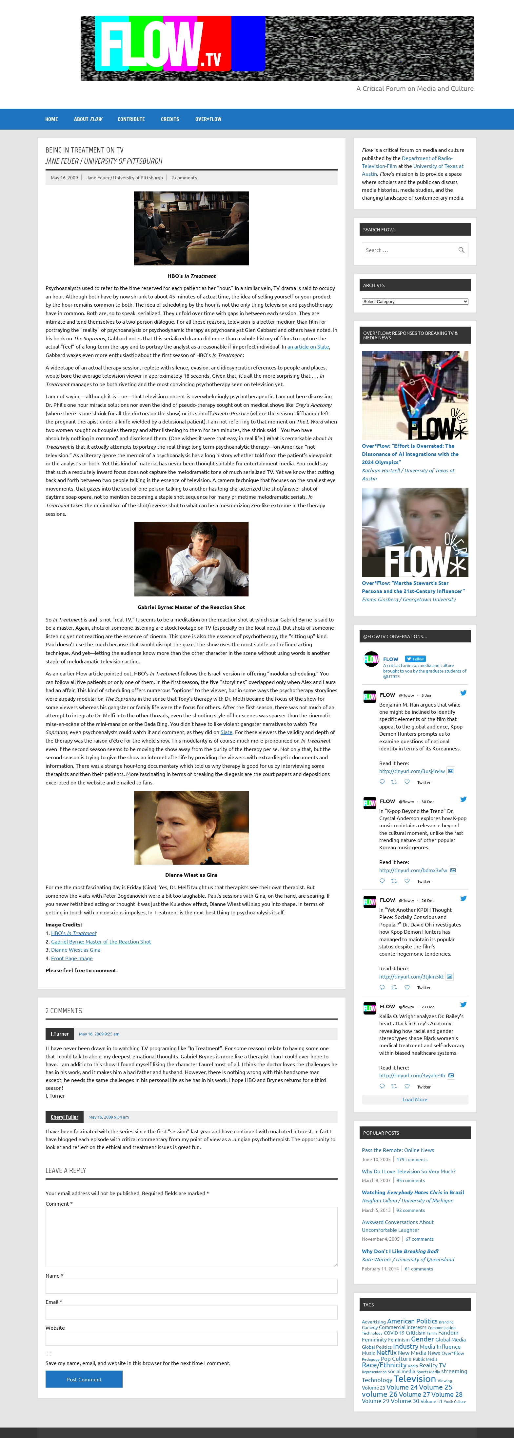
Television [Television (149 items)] (415, 1378)
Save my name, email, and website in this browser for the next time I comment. (138, 1362)
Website (55, 1327)
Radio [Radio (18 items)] (413, 1365)
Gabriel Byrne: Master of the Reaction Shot (101, 941)
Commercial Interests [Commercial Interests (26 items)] (402, 1327)
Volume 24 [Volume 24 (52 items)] (402, 1387)
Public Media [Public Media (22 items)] (425, 1359)
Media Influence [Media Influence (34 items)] (440, 1346)
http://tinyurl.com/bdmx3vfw (413, 870)
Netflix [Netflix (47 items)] (386, 1352)
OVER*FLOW (208, 119)
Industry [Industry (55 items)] (405, 1345)
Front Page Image (72, 958)
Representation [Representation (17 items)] (374, 1371)
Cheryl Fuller (64, 1117)
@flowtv (406, 695)
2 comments (184, 177)
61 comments (419, 1268)
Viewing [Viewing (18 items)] (445, 1380)
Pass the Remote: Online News (398, 1149)
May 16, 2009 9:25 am (99, 1033)
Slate (226, 731)
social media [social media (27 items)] (401, 1371)
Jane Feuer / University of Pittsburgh (125, 177)
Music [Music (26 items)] (368, 1353)
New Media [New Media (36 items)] (412, 1352)
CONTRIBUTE (131, 119)
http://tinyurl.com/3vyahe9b (412, 1075)
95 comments (411, 1180)
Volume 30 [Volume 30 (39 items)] (405, 1400)
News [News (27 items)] (434, 1353)
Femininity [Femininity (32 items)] (374, 1339)
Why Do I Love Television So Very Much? (408, 1171)
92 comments (411, 1210)
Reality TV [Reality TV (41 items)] (432, 1364)
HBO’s (73, 932)
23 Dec (428, 1006)
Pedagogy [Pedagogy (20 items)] (371, 1359)
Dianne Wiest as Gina (75, 949)
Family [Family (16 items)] (432, 1333)
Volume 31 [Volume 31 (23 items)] (432, 1401)
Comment (59, 1203)
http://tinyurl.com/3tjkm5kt (411, 976)
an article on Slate (308, 346)
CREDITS (170, 119)
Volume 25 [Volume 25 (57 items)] (435, 1386)
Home (51, 119)
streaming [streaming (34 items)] (454, 1370)
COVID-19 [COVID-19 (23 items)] (394, 1333)
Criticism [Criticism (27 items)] (415, 1332)
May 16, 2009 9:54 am (109, 1117)
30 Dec (428, 801)
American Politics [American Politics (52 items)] (412, 1321)
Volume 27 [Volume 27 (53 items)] (414, 1394)
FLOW (387, 694)
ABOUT (88, 119)
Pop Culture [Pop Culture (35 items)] (396, 1358)
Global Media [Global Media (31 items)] (450, 1339)
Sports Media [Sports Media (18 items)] (428, 1371)
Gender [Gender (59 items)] (422, 1338)
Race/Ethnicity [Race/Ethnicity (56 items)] (384, 1364)
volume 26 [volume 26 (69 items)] (380, 1393)
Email (54, 1301)
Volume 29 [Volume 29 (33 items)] (375, 1400)
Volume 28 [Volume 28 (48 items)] (447, 1394)
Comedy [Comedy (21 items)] (370, 1327)
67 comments (419, 1239)
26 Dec (428, 900)
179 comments (412, 1159)
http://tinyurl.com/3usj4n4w (412, 770)
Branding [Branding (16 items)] (446, 1321)
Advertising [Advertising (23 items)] (374, 1321)
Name (55, 1275)
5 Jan (426, 695)
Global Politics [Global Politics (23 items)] (377, 1347)
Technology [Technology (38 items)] (377, 1379)
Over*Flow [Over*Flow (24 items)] (453, 1353)
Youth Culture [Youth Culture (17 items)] (455, 1401)
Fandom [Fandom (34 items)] (448, 1332)
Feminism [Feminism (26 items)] (399, 1339)
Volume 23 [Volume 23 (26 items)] (373, 1387)
